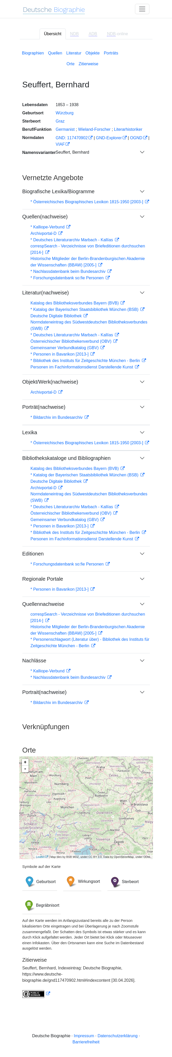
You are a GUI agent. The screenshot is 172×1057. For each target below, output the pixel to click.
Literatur (74, 53)
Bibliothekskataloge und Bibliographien (66, 458)
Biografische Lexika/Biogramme (58, 191)
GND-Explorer (109, 138)
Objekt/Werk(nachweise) (50, 382)
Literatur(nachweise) (45, 292)
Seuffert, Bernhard (72, 152)
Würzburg (65, 113)
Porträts (111, 53)
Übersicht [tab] (52, 34)
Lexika (29, 432)
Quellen (55, 53)
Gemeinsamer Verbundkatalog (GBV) (65, 348)
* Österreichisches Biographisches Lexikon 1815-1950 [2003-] (87, 202)
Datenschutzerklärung (117, 1036)
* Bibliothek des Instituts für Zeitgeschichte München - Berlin (86, 360)
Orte (71, 64)
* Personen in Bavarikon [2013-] (60, 354)
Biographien (33, 53)
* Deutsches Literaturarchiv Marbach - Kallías (72, 240)
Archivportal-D (44, 233)
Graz (60, 121)
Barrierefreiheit (86, 1042)
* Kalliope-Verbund (48, 227)
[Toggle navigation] (142, 9)
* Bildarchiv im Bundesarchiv (57, 417)
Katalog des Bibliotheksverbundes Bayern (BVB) (75, 303)
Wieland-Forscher (94, 129)
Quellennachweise (43, 604)
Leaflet (40, 856)
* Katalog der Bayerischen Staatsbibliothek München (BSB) (85, 309)
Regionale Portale (42, 579)
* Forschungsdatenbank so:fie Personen (68, 278)
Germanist (65, 129)
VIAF (60, 144)
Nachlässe (34, 660)
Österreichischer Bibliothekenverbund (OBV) (72, 341)
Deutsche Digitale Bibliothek (57, 316)
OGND (136, 138)
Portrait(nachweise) (44, 692)
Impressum (84, 1036)
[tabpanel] (86, 523)
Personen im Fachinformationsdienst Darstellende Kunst (82, 367)
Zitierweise (88, 64)
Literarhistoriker (128, 129)
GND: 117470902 (72, 138)
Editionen (33, 554)
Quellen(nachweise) (45, 216)
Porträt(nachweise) (44, 407)
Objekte (93, 53)
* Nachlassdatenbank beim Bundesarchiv (69, 271)
